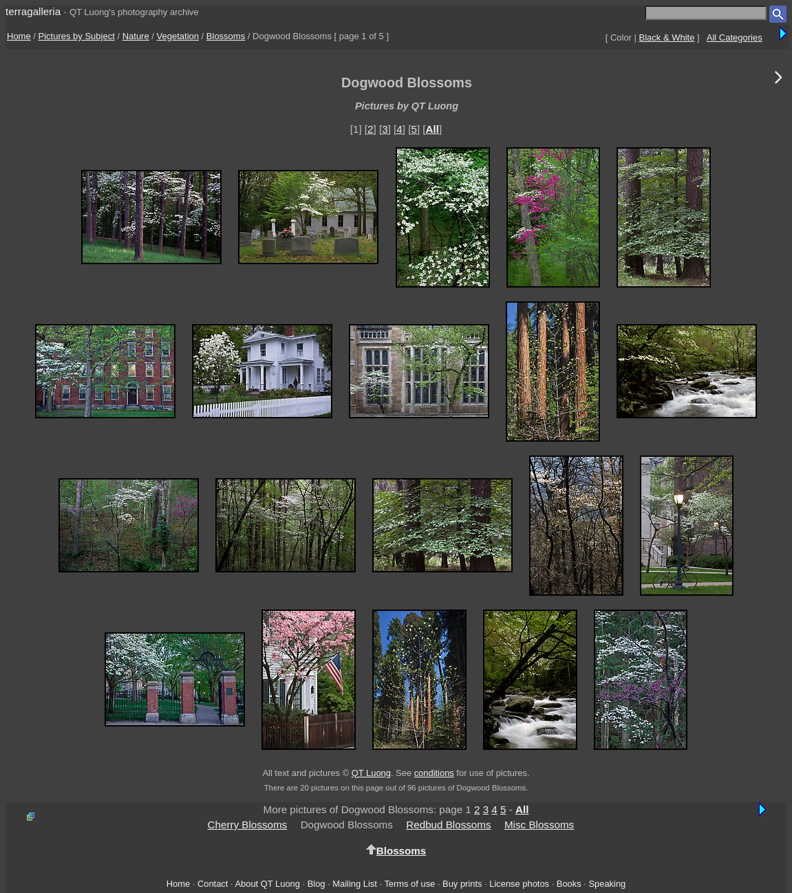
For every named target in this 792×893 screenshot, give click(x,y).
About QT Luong (267, 884)
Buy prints (462, 884)
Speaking (606, 884)
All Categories (734, 37)
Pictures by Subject (77, 36)
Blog (316, 884)
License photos (519, 884)
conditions (434, 773)
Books (569, 884)
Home (19, 36)
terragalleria (33, 11)
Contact (212, 884)
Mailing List (354, 884)
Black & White (667, 37)
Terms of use (409, 884)
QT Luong (371, 773)
